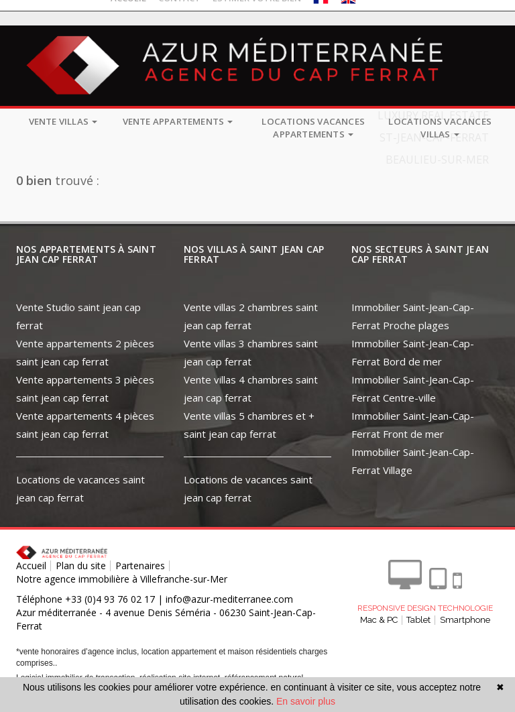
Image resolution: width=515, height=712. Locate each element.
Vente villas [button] (63, 121)
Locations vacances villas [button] (440, 127)
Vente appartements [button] (178, 121)
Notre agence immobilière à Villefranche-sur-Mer (121, 579)
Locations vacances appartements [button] (313, 127)
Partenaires (140, 565)
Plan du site (81, 565)
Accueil (31, 565)
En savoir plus (305, 701)
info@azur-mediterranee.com (229, 599)
